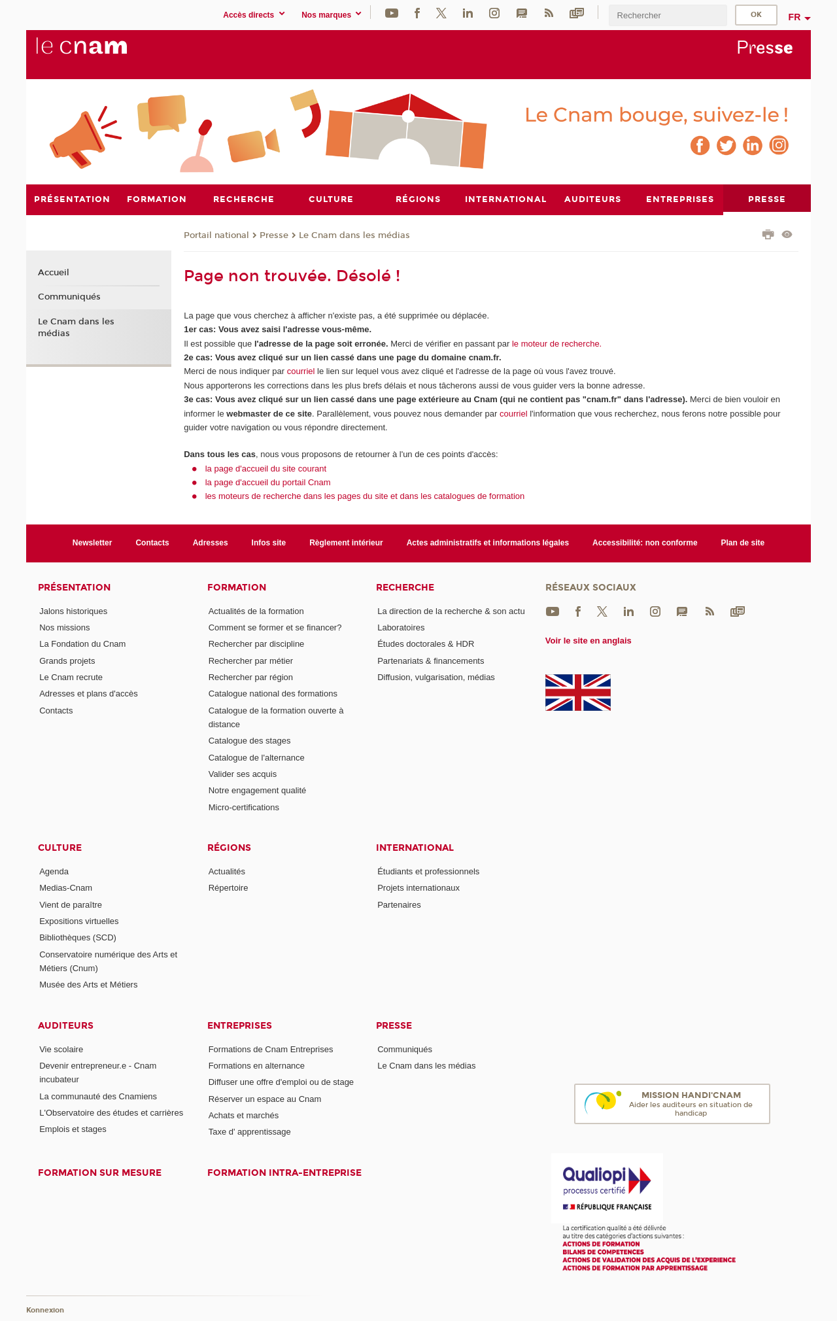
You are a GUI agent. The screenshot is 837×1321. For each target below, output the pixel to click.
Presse (274, 235)
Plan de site (743, 542)
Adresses (210, 542)
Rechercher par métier (251, 660)
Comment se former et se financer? (275, 627)
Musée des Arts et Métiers (88, 984)
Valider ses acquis (243, 773)
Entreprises (239, 1025)
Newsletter (92, 542)
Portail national (216, 235)
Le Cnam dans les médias (354, 235)
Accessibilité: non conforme (645, 542)
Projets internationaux (418, 888)
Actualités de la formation (256, 610)
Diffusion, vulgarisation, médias (436, 676)
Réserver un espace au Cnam (265, 1098)
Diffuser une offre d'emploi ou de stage (281, 1082)
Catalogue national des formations (273, 693)
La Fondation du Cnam (82, 644)
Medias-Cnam (65, 888)
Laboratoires (400, 627)
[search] (667, 15)
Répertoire (228, 888)
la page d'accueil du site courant (265, 468)
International (415, 847)
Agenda (54, 871)
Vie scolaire (61, 1049)
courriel (301, 371)
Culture (60, 847)
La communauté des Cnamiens (98, 1096)
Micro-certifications (244, 807)
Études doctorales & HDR (425, 644)
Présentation (74, 586)
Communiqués (69, 297)
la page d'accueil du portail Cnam (268, 482)
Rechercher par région (251, 676)
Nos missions (64, 627)
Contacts (152, 542)
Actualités (227, 871)
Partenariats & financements (430, 660)
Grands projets (67, 660)
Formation (236, 586)
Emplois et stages (73, 1129)
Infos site (269, 542)
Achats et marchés (244, 1115)
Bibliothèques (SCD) (77, 937)
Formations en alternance (257, 1065)
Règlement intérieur (346, 542)
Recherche (405, 586)
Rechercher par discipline (257, 644)
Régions (229, 847)
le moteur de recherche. (555, 343)
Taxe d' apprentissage (250, 1132)
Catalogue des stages (250, 741)
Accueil (53, 272)
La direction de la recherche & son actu (450, 610)
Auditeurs (66, 1025)
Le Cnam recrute (71, 676)
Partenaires (398, 904)
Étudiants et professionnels (428, 871)
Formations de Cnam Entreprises (271, 1049)
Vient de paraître (70, 904)
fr (795, 17)
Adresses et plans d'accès (88, 693)
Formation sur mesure (100, 1172)
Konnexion (45, 1309)
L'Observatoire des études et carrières (111, 1112)
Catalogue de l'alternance (257, 757)
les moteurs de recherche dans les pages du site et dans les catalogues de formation (365, 496)
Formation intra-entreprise (284, 1172)
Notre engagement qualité (258, 790)
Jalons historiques (73, 610)
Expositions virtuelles (78, 920)
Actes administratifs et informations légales (488, 542)
